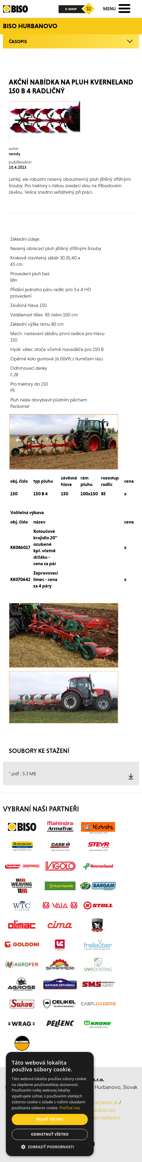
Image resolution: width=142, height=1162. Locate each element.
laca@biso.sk (104, 1102)
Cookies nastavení (100, 1117)
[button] (50, 1147)
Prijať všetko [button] (50, 1119)
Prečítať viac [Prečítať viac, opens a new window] (69, 1107)
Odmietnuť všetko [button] (50, 1134)
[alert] (50, 1104)
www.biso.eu (100, 1110)
